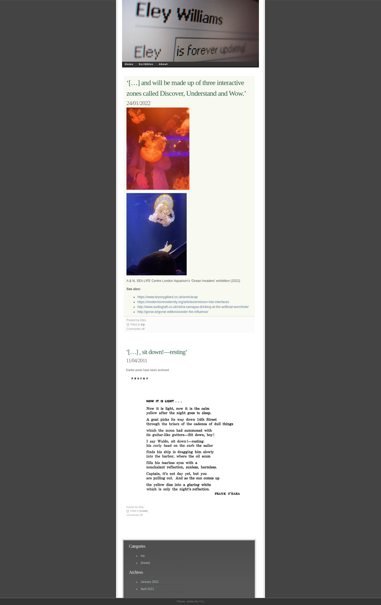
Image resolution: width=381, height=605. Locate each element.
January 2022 (149, 581)
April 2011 (147, 588)
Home (129, 64)
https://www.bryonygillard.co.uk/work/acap (167, 297)
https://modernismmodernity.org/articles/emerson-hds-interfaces (183, 302)
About (163, 64)
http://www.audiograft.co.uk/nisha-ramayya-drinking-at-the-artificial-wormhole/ (193, 307)
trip (143, 324)
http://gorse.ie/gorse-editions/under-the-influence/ (172, 312)
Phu (201, 601)
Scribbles (146, 64)
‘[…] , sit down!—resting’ (156, 351)
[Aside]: (144, 510)
